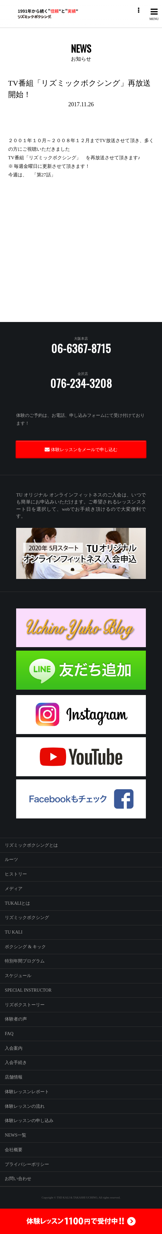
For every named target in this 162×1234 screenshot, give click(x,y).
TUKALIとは (17, 903)
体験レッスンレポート (27, 1091)
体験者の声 (16, 1019)
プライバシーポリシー (27, 1164)
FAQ (9, 1033)
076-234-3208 (81, 383)
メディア (13, 888)
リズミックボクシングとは (31, 845)
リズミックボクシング (27, 917)
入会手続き (16, 1062)
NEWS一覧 (15, 1135)
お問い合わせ (18, 1178)
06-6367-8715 (81, 348)
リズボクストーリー (25, 1004)
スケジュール (18, 975)
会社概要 (13, 1149)
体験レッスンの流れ (25, 1106)
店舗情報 (13, 1077)
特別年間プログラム (25, 961)
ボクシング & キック (25, 946)
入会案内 (13, 1048)
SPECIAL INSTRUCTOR (28, 990)
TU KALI (13, 932)
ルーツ (11, 859)
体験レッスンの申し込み (29, 1120)
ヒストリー (16, 874)
